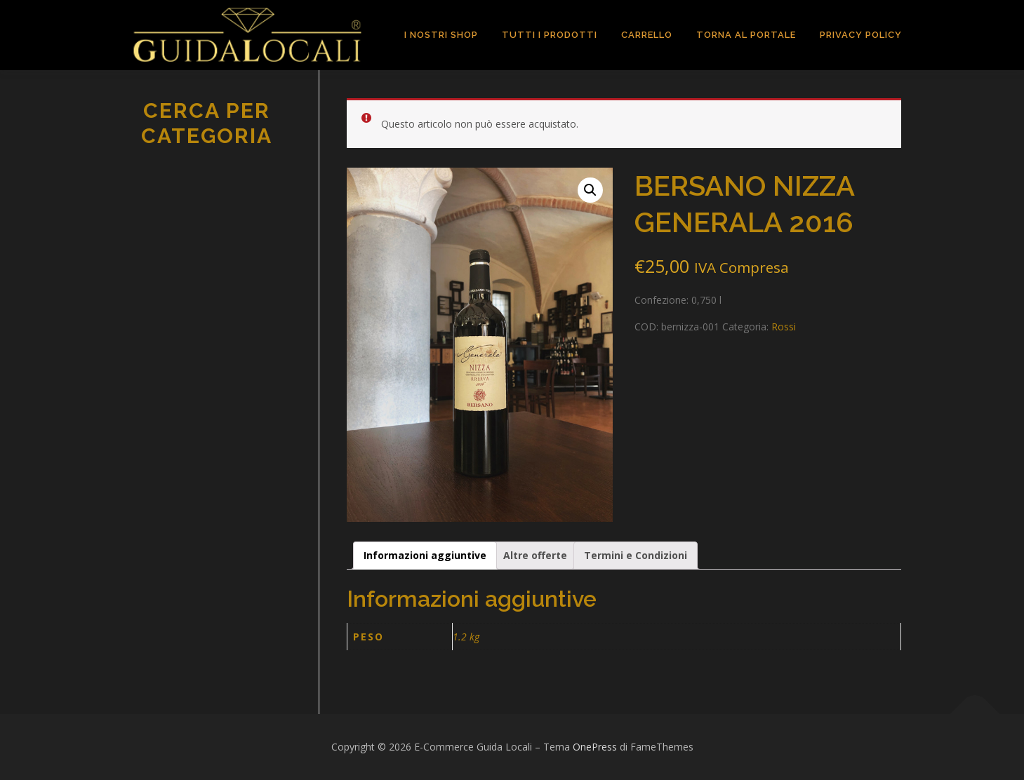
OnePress (595, 746)
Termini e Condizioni (635, 555)
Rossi (783, 326)
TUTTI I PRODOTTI (549, 34)
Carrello (646, 34)
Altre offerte (535, 555)
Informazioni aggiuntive (425, 555)
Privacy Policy (861, 34)
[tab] (425, 556)
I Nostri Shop (441, 34)
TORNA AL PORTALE (746, 34)
